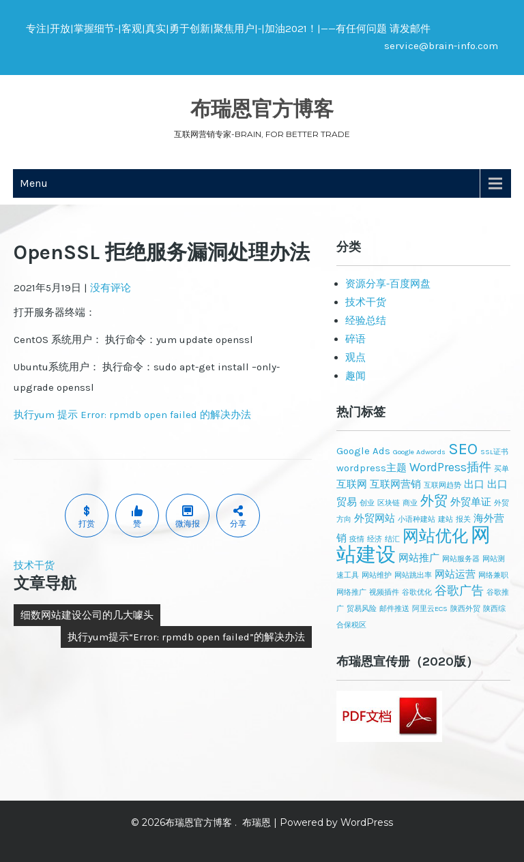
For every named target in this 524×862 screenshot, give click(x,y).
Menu (34, 183)
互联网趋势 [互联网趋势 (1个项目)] (442, 485)
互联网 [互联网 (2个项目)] (351, 484)
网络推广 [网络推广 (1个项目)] (351, 592)
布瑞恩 (256, 822)
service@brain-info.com (441, 46)
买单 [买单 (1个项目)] (501, 468)
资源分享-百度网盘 (388, 284)
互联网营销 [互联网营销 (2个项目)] (395, 484)
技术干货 (34, 565)
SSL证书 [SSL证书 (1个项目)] (494, 451)
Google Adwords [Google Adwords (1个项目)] (419, 451)
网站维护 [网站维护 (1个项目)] (377, 575)
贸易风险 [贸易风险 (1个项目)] (362, 608)
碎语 (355, 339)
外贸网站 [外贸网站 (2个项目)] (374, 518)
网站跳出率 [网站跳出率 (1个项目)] (413, 575)
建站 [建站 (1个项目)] (445, 519)
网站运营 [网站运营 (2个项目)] (455, 574)
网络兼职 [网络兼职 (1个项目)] (493, 575)
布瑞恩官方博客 (262, 108)
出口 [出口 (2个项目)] (474, 484)
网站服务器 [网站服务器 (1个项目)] (461, 558)
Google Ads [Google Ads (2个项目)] (363, 451)
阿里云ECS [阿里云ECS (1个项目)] (430, 608)
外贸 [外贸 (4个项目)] (434, 500)
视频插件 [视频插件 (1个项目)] (384, 592)
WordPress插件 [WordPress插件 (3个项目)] (450, 467)
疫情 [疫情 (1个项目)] (356, 539)
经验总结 (365, 320)
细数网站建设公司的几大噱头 (87, 615)
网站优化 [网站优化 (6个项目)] (435, 536)
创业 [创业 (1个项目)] (367, 503)
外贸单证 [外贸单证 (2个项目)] (470, 502)
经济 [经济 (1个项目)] (374, 539)
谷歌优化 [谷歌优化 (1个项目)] (417, 592)
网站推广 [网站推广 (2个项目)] (418, 558)
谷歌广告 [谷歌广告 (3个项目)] (459, 590)
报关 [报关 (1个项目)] (463, 519)
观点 (355, 357)
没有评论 (110, 288)
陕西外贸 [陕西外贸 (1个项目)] (465, 608)
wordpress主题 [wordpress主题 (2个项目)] (371, 468)
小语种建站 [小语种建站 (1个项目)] (416, 519)
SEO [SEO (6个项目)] (463, 448)
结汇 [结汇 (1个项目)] (392, 539)
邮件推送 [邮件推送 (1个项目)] (394, 608)
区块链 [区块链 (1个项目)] (388, 503)
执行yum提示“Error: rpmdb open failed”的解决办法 (186, 637)
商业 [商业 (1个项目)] (410, 503)
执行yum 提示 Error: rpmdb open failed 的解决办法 (132, 414)
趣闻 (355, 376)
